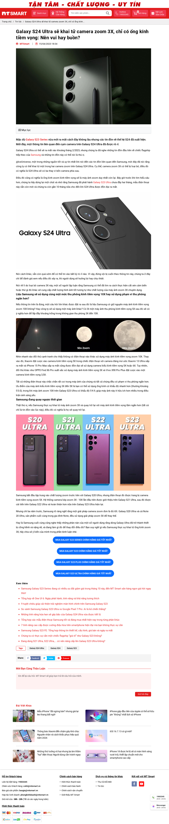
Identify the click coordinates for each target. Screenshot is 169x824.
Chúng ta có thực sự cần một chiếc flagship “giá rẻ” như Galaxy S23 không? (62, 635)
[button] (40, 13)
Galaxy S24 (55, 648)
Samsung (36, 154)
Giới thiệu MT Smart (71, 795)
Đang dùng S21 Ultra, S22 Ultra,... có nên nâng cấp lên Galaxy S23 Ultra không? (63, 641)
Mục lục (24, 130)
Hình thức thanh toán (71, 782)
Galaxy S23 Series (37, 139)
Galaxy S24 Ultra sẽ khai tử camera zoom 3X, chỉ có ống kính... (54, 22)
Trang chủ (7, 22)
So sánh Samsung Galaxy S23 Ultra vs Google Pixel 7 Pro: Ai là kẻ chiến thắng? (63, 609)
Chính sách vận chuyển (72, 790)
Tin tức (18, 22)
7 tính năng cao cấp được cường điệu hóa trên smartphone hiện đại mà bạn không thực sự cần (72, 625)
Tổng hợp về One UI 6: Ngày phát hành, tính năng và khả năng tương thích (60, 598)
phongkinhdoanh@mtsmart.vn (34, 795)
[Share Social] (32, 658)
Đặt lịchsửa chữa (160, 13)
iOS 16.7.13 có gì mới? (121, 731)
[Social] (134, 783)
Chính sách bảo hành (71, 786)
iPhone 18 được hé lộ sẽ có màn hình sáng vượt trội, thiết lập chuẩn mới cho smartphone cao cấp (131, 754)
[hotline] (159, 797)
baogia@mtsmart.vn (28, 790)
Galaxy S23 (72, 648)
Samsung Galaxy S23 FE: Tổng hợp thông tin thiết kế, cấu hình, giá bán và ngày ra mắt (67, 630)
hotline (124, 13)
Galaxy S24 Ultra (37, 648)
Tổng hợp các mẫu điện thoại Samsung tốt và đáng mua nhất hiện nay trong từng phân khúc (70, 619)
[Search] (108, 13)
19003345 (22, 782)
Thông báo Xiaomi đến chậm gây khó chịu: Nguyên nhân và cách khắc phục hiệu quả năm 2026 (58, 734)
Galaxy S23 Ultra (102, 182)
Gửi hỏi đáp (143, 694)
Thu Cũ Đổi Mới (104, 782)
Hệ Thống (60, 13)
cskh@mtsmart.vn (31, 786)
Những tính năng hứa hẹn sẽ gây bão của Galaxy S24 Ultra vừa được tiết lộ (61, 614)
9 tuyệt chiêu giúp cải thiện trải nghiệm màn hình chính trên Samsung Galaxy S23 (64, 603)
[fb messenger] (159, 806)
